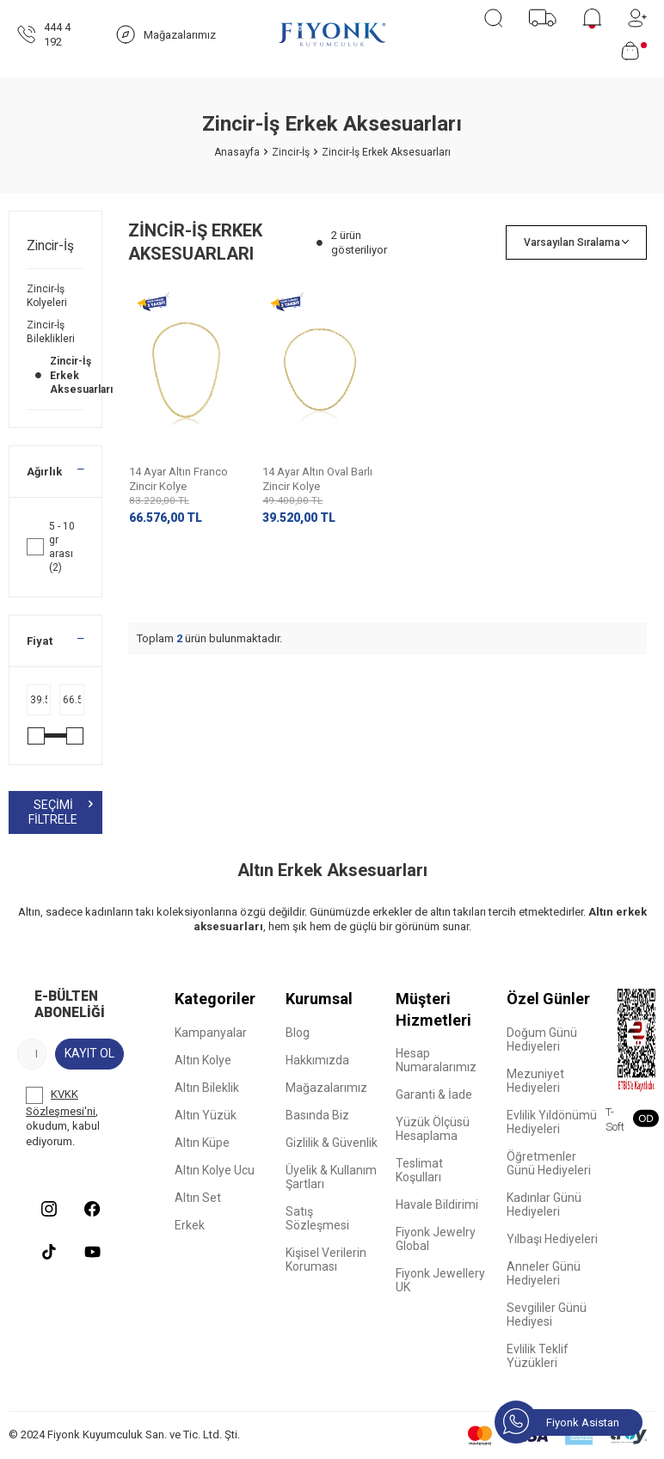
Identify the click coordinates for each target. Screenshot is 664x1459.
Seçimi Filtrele (60, 812)
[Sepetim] (634, 50)
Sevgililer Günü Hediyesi (547, 1314)
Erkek (190, 1225)
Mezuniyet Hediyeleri (535, 1080)
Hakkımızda (317, 1060)
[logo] (332, 34)
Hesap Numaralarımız (436, 1060)
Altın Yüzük (206, 1115)
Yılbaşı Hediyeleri (552, 1239)
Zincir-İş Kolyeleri (48, 296)
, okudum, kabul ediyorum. (63, 1117)
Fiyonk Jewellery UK (440, 1280)
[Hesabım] (637, 18)
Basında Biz (317, 1115)
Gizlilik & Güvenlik (332, 1142)
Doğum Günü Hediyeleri (542, 1039)
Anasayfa (237, 152)
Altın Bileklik (207, 1087)
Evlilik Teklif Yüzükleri (538, 1356)
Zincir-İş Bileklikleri (52, 332)
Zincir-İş (291, 152)
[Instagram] (49, 1209)
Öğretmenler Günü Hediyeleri (549, 1163)
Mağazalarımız (326, 1087)
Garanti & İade (434, 1094)
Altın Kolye (203, 1060)
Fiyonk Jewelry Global (436, 1239)
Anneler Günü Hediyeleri (544, 1273)
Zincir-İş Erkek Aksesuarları (55, 375)
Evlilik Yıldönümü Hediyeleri (552, 1122)
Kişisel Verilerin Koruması (326, 1259)
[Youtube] (92, 1252)
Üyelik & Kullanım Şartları (331, 1177)
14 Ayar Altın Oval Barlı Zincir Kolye (317, 479)
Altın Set (198, 1198)
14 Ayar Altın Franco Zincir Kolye (178, 479)
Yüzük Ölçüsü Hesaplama (433, 1129)
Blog (298, 1032)
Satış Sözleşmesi (317, 1218)
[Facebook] (92, 1209)
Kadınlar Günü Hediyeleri (544, 1204)
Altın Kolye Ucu (215, 1170)
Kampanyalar (211, 1032)
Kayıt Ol (89, 1053)
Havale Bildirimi (437, 1204)
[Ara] (493, 18)
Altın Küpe (202, 1142)
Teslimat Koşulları (419, 1170)
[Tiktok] (49, 1252)
